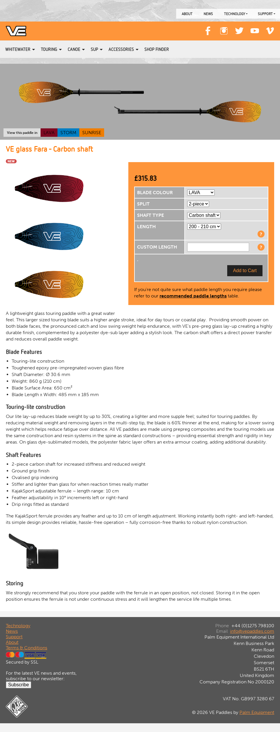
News (208, 13)
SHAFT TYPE (150, 215)
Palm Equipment (256, 712)
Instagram (223, 28)
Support (265, 13)
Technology (234, 13)
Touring (49, 49)
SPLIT (143, 204)
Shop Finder (156, 49)
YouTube (254, 28)
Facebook (208, 28)
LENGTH (146, 226)
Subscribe (18, 684)
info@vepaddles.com (252, 631)
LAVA (49, 132)
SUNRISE (91, 132)
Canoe (74, 49)
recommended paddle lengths (193, 296)
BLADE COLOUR (155, 192)
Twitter (239, 28)
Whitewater (17, 49)
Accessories (121, 49)
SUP (94, 49)
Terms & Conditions (26, 648)
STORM (68, 132)
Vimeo (270, 28)
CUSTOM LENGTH (157, 247)
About (187, 13)
